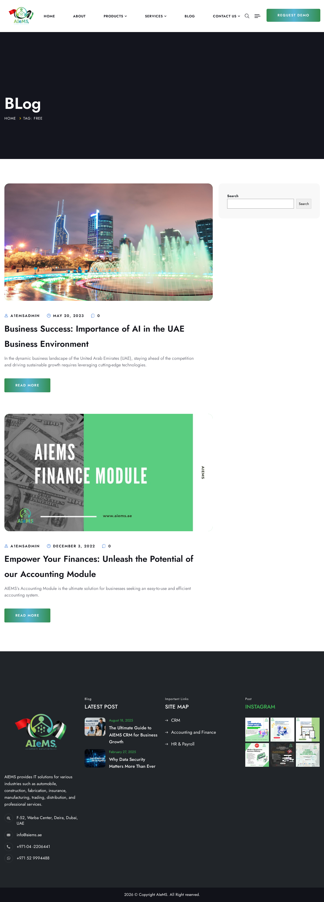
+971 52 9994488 (33, 858)
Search (232, 195)
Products (113, 16)
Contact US (224, 16)
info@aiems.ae (29, 835)
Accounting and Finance (193, 732)
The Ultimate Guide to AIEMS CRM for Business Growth (133, 735)
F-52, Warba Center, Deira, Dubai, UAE (47, 820)
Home (49, 16)
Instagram (260, 706)
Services (154, 16)
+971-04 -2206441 (33, 846)
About (79, 16)
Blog (190, 16)
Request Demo (293, 15)
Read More (27, 385)
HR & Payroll (182, 744)
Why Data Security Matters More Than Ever (132, 763)
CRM (175, 720)
